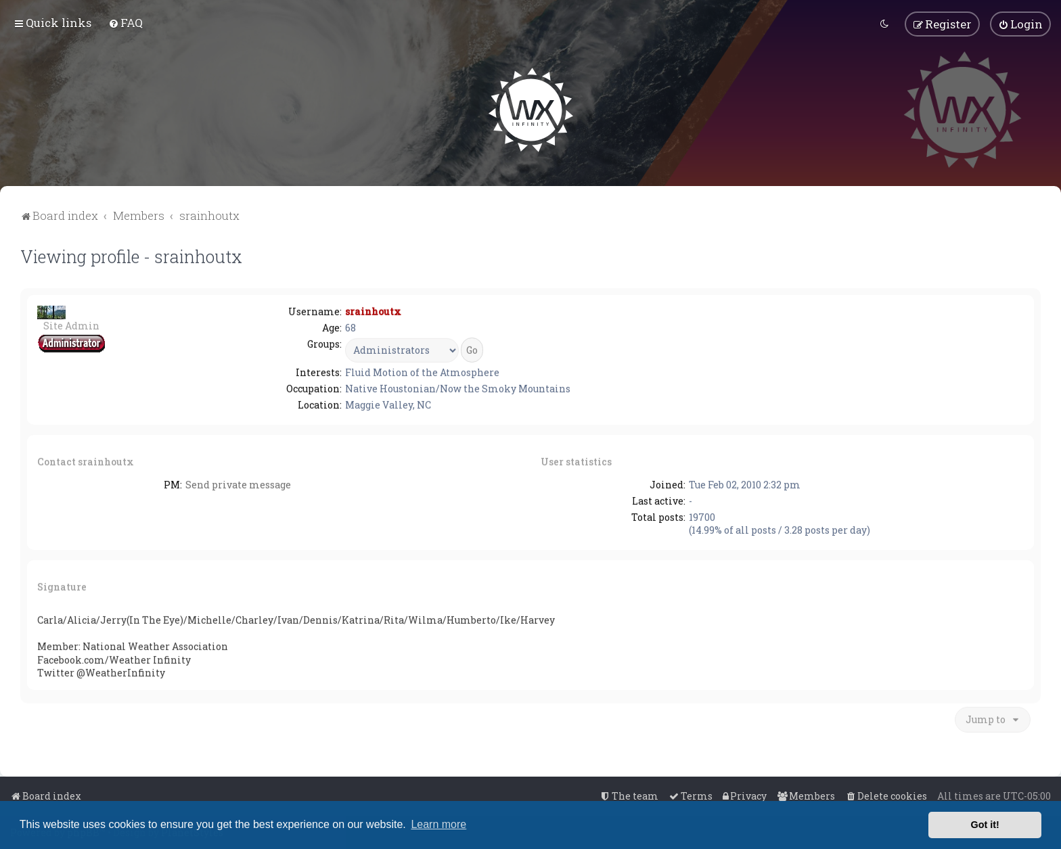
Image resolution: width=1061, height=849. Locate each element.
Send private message (238, 483)
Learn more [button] (438, 824)
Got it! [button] (985, 824)
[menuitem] (125, 22)
